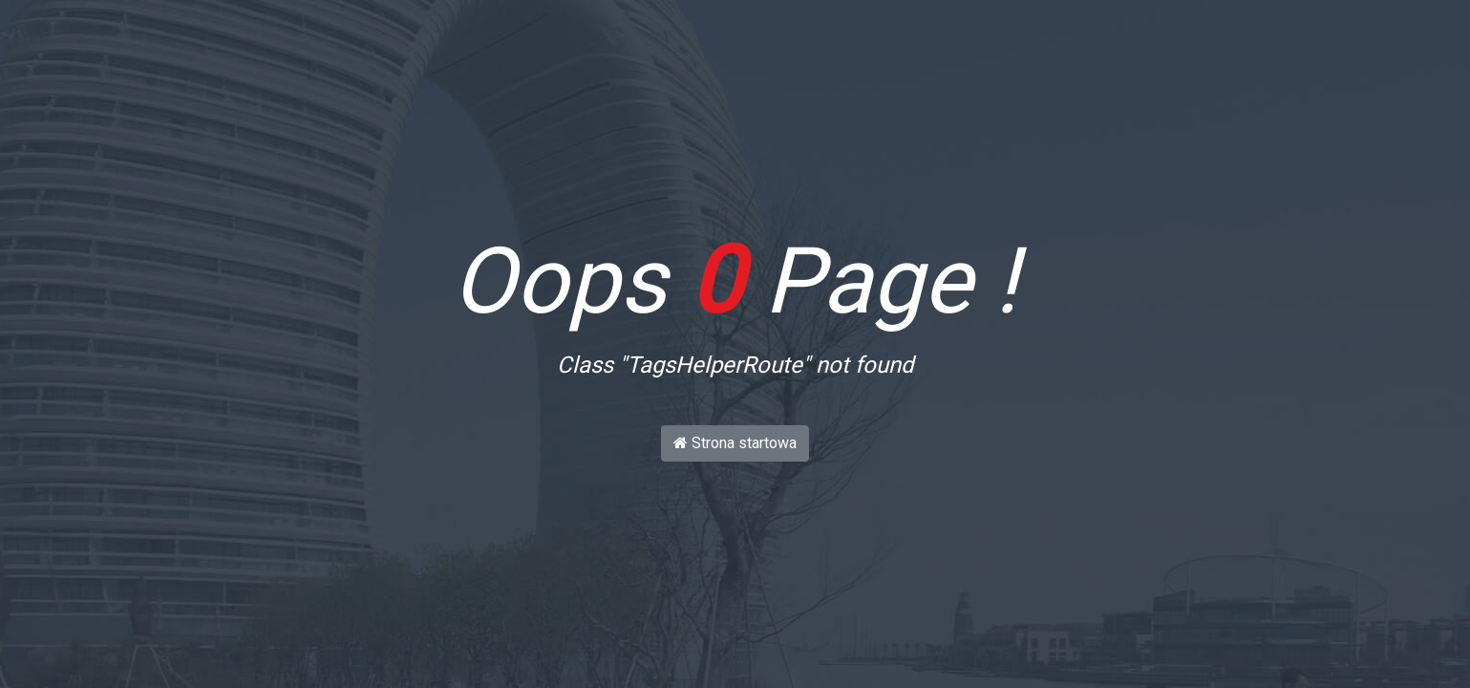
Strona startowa (735, 443)
